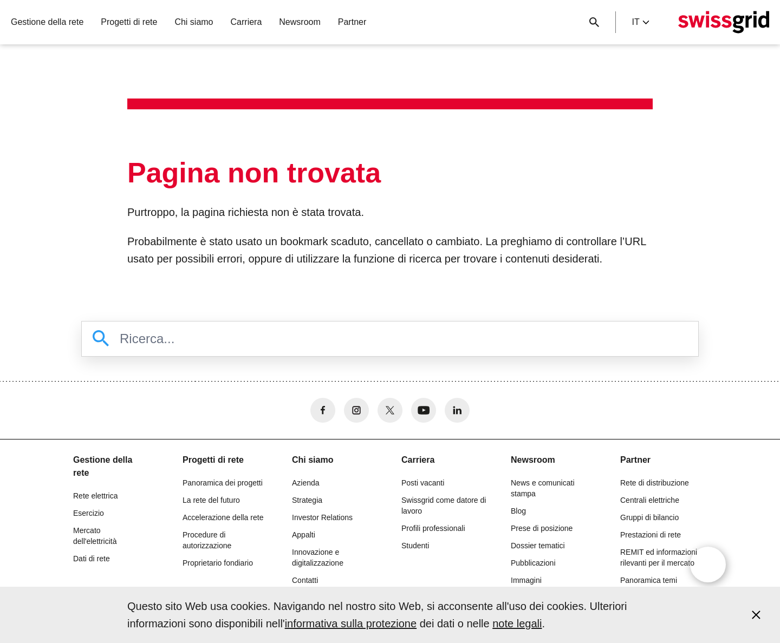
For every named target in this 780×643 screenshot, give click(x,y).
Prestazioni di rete (650, 534)
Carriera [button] (246, 22)
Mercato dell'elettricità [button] (95, 536)
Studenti (415, 545)
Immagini (526, 580)
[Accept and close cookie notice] (756, 615)
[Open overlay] (708, 564)
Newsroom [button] (299, 22)
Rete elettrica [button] (95, 495)
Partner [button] (352, 22)
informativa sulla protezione (351, 623)
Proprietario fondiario (218, 563)
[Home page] (723, 22)
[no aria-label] (322, 410)
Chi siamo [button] (193, 22)
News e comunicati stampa (543, 488)
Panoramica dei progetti (223, 482)
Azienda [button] (306, 482)
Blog (518, 511)
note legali (517, 623)
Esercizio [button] (88, 513)
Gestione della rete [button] (47, 22)
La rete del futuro (211, 500)
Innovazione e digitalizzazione (317, 557)
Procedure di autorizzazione (207, 540)
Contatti (305, 580)
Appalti (303, 534)
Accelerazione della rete (223, 517)
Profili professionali (433, 528)
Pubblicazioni (533, 563)
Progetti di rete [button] (129, 22)
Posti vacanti (422, 482)
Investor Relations (322, 517)
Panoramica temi (648, 580)
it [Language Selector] (640, 22)
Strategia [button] (307, 500)
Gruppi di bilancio (649, 517)
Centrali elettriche (649, 500)
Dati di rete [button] (91, 558)
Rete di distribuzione (654, 482)
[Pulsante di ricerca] (594, 22)
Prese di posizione (542, 528)
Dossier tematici (538, 545)
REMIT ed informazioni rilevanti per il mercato (658, 557)
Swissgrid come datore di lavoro (443, 505)
